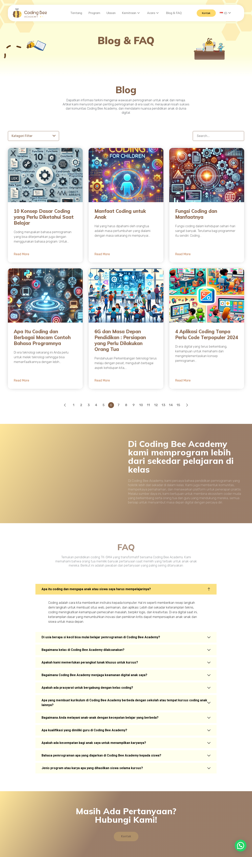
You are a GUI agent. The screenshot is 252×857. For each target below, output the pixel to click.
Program (94, 13)
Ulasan (111, 13)
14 (171, 406)
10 (141, 406)
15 (178, 406)
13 (163, 406)
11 (148, 406)
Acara (153, 13)
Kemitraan (131, 13)
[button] (240, 845)
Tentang (76, 13)
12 (156, 406)
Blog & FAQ (174, 13)
